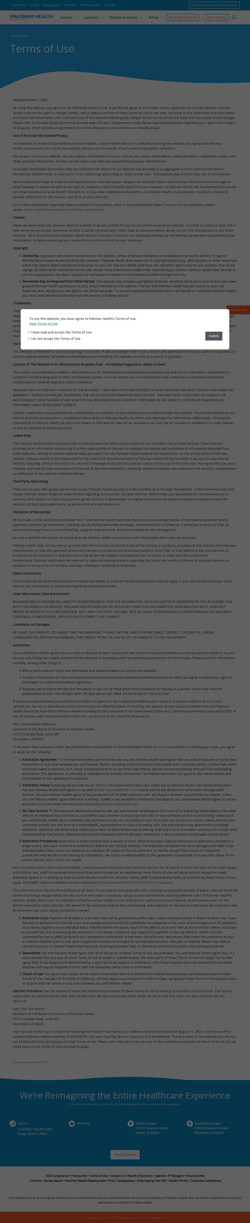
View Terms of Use (43, 324)
